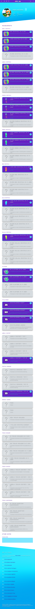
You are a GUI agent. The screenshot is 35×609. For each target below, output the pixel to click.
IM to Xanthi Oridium (9, 590)
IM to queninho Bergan (10, 581)
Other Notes (5, 536)
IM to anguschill (8, 559)
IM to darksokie (8, 565)
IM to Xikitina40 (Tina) (10, 593)
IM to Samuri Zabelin (9, 584)
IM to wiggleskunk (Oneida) (11, 596)
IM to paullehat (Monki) (10, 577)
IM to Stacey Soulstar (10, 587)
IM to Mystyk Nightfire (10, 574)
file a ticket (17, 555)
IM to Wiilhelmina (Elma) (10, 599)
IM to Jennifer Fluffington (10, 568)
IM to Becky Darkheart (10, 562)
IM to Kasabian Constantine (11, 571)
